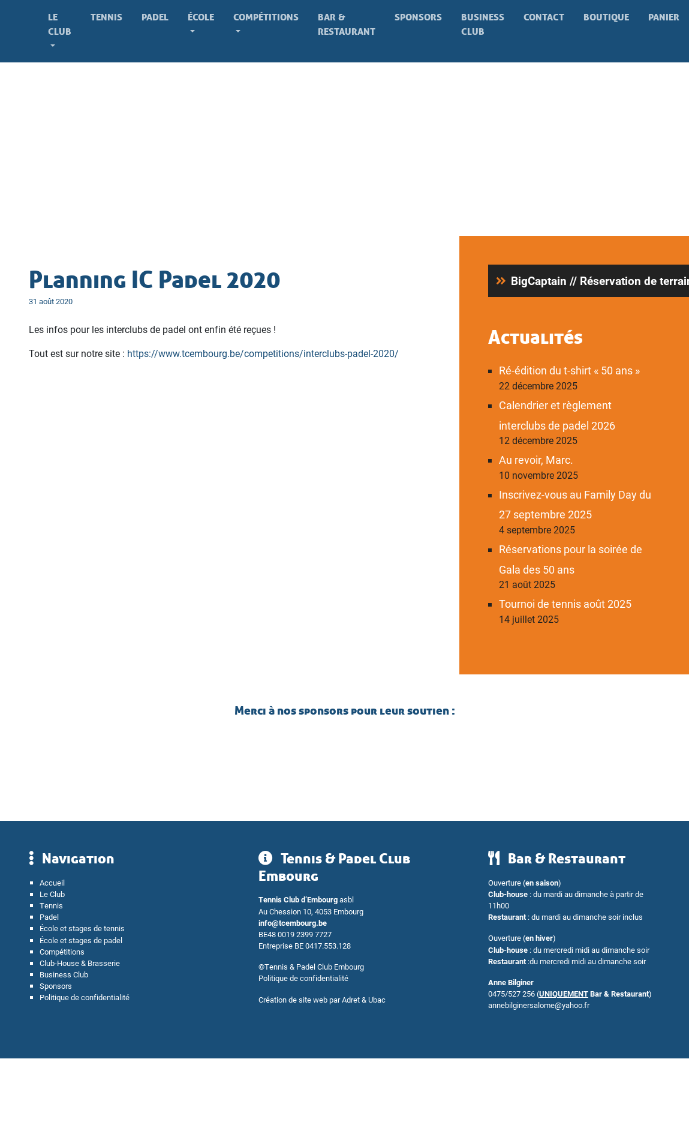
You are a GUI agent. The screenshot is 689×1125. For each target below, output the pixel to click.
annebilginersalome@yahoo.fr (538, 1005)
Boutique (606, 17)
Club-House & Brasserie (80, 963)
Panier (663, 17)
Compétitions (266, 17)
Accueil (52, 882)
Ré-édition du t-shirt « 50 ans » (569, 370)
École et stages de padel (81, 940)
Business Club (482, 24)
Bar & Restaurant (346, 24)
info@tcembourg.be (292, 922)
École (201, 17)
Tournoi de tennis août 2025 (565, 603)
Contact (543, 17)
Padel (155, 17)
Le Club (59, 24)
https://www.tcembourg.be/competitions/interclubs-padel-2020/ (263, 353)
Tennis (106, 17)
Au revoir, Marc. (536, 459)
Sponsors (418, 17)
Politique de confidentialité (85, 997)
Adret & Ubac (364, 999)
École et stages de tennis (82, 928)
